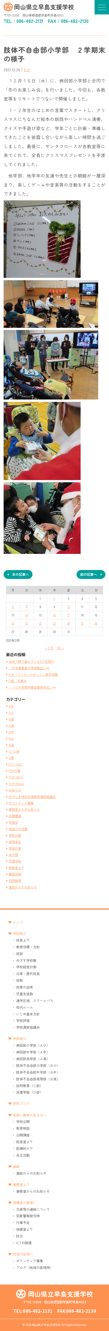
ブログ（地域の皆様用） (34, 1267)
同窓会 (13, 822)
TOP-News (16, 783)
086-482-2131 (29, 21)
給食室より (16, 867)
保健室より (24, 1229)
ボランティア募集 (21, 803)
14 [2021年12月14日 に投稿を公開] (26, 615)
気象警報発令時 (28, 1215)
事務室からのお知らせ (24, 809)
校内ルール (24, 1007)
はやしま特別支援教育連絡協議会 (32, 796)
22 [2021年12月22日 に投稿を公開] (40, 623)
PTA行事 (14, 770)
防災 (19, 1235)
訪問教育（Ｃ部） (29, 1085)
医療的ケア (24, 1148)
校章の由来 (24, 986)
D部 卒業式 (17, 680)
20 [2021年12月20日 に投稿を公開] (13, 623)
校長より (23, 940)
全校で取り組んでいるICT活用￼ (31, 661)
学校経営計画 (26, 966)
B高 (11, 744)
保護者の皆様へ (24, 1202)
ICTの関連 (24, 1242)
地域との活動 (18, 828)
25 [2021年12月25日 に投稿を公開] (82, 623)
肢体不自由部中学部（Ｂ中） (38, 1072)
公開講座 (15, 815)
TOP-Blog (16, 777)
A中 (11, 706)
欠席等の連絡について (33, 1209)
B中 (11, 731)
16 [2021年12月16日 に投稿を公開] (54, 615)
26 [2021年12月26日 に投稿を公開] (96, 623)
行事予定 (23, 1222)
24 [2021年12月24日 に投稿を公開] (68, 623)
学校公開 (15, 835)
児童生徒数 (24, 993)
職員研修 (15, 874)
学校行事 (15, 848)
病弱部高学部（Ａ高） (33, 1058)
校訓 (19, 953)
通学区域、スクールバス (34, 1000)
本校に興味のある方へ (29, 1114)
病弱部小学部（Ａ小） (33, 1045)
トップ (18, 922)
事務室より (21, 1184)
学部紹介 (19, 1038)
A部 (11, 718)
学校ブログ (21, 1103)
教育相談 (23, 1128)
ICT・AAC (16, 764)
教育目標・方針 (28, 946)
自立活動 (23, 1155)
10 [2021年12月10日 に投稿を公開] (68, 606)
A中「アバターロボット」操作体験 (33, 674)
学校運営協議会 (28, 1027)
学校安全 (15, 841)
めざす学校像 (26, 960)
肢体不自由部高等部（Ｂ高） (38, 1078)
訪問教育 (15, 880)
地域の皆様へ (23, 1253)
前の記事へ (88, 574)
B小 (27, 69)
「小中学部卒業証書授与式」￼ (32, 687)
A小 (11, 712)
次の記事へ (20, 574)
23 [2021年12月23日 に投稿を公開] (54, 623)
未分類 (13, 854)
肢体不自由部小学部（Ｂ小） (38, 1065)
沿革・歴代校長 (28, 973)
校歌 (19, 980)
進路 (16, 1166)
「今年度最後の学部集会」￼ (29, 668)
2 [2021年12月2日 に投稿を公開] (54, 598)
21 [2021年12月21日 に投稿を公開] (27, 623)
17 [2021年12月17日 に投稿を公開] (68, 615)
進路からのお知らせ (23, 887)
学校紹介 (19, 933)
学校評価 (23, 1020)
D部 (11, 757)
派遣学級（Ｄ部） (29, 1092)
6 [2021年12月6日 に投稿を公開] (13, 606)
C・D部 (14, 751)
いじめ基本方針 (28, 1013)
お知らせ (15, 790)
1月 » (60, 648)
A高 (11, 725)
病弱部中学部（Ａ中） (33, 1051)
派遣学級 (15, 861)
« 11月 (49, 648)
